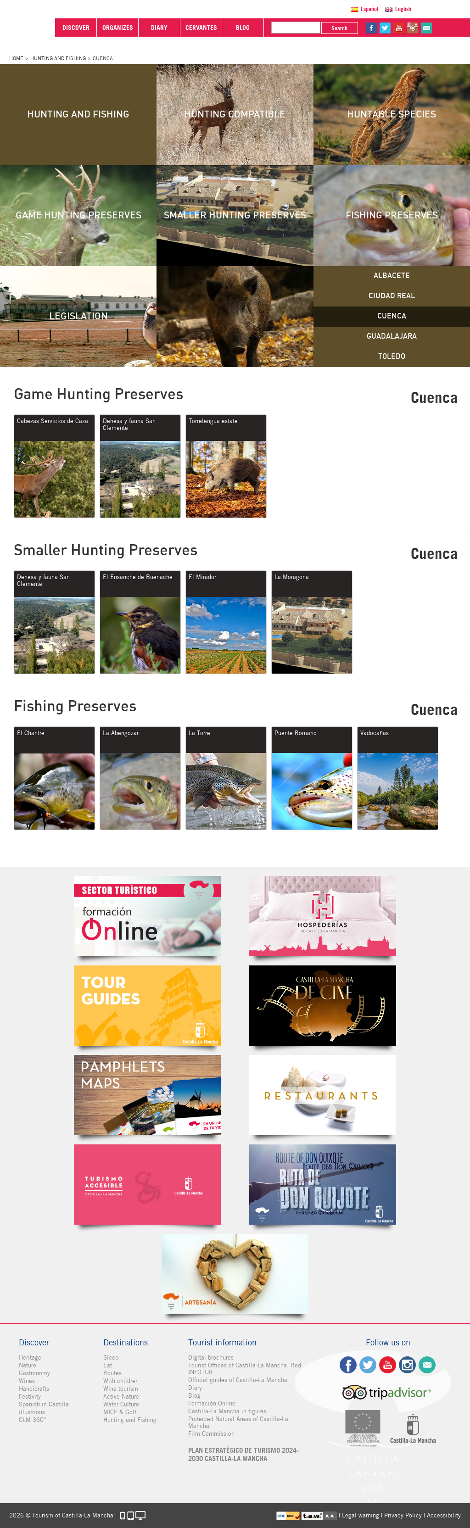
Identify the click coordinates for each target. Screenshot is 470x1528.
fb (371, 27)
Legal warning (360, 1515)
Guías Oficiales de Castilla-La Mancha (147, 1005)
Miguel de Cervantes (322, 1184)
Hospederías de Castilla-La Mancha (322, 916)
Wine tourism (120, 1388)
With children (121, 1380)
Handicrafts (34, 1388)
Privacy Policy (403, 1515)
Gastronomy (34, 1373)
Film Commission (211, 1433)
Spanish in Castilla (44, 1404)
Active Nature (121, 1396)
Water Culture (121, 1404)
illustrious (32, 1412)
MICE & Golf (119, 1412)
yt (398, 27)
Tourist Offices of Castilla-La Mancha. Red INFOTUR (244, 1369)
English (403, 9)
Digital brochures (211, 1357)
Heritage (30, 1357)
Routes (112, 1373)
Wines (27, 1380)
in (412, 27)
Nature (27, 1365)
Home (16, 58)
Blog (194, 1395)
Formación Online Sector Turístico (147, 916)
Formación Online (211, 1403)
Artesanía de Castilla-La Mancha (235, 1274)
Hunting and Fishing (58, 58)
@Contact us (426, 27)
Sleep (110, 1357)
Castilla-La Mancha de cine (322, 1005)
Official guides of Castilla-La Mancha (237, 1380)
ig (407, 1364)
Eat (107, 1365)
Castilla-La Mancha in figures (227, 1411)
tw (385, 27)
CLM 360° (32, 1419)
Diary (195, 1387)
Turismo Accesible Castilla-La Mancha (147, 1184)
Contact (427, 1364)
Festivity (30, 1396)
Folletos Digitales (147, 1095)
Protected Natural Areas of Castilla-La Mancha (238, 1422)
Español (369, 9)
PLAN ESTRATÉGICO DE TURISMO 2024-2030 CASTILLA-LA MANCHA (243, 1454)
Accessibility (444, 1515)
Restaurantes (322, 1095)
